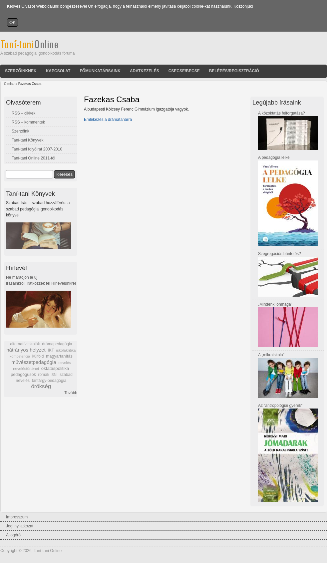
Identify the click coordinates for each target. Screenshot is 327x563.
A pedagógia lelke (274, 157)
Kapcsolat (58, 71)
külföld (38, 356)
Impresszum (17, 517)
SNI (54, 375)
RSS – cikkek (23, 113)
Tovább (70, 393)
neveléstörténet (26, 369)
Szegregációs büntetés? (279, 253)
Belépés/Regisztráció (234, 71)
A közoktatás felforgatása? (281, 113)
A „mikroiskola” (271, 355)
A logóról (14, 535)
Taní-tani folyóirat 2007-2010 (37, 149)
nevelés (64, 363)
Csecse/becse (184, 71)
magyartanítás (59, 356)
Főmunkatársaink (100, 71)
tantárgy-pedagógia (49, 380)
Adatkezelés (144, 71)
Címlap (9, 84)
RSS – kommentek (28, 122)
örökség (41, 386)
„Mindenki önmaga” (275, 304)
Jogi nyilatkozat (19, 526)
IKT (51, 350)
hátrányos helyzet (26, 350)
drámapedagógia (57, 344)
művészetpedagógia (33, 362)
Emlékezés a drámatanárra (108, 119)
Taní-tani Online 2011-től (33, 158)
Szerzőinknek (21, 71)
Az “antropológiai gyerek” (280, 405)
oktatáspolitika (55, 368)
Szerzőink (20, 131)
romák (43, 374)
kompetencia (20, 356)
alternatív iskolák (25, 344)
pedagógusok (23, 374)
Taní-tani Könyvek (27, 140)
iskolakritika (66, 350)
